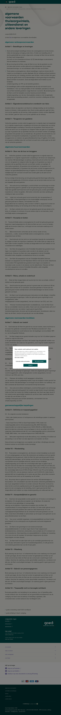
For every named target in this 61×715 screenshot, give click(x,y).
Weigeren (30, 365)
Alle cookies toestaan (39, 361)
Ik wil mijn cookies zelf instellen (22, 361)
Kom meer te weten (19, 357)
